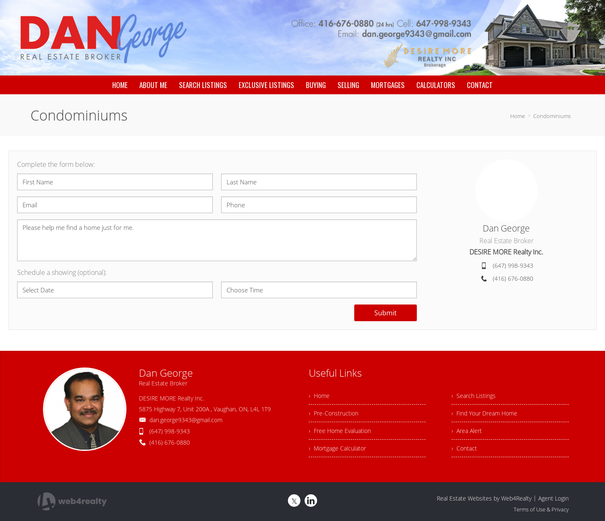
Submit (385, 312)
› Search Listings (473, 396)
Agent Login (553, 498)
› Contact (464, 448)
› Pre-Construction (333, 413)
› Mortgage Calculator (337, 448)
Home (517, 116)
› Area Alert (466, 431)
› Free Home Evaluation (340, 431)
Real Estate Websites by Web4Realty (484, 498)
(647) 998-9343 (513, 265)
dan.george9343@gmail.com (185, 420)
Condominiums (552, 116)
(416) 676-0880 (513, 278)
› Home (319, 396)
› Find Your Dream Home (484, 413)
